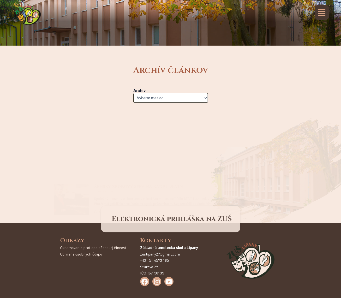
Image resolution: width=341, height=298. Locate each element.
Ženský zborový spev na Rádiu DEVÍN (138, 117)
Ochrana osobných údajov (81, 253)
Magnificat (108, 156)
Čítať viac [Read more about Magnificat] (100, 181)
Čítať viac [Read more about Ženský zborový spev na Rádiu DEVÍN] (100, 143)
